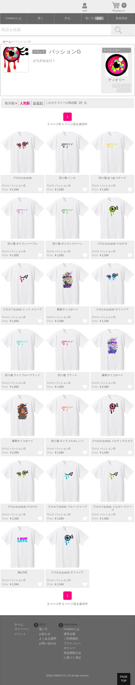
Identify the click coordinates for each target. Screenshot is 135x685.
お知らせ (44, 634)
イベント (20, 634)
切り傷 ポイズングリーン (67, 243)
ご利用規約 (71, 638)
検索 (123, 29)
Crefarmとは (13, 18)
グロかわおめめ (22, 177)
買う (40, 18)
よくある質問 (47, 638)
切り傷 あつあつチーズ (112, 177)
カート (118, 6)
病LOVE (22, 572)
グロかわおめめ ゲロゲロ (112, 243)
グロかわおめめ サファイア (112, 309)
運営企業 (69, 634)
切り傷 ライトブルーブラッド (22, 375)
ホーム (18, 624)
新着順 (38, 103)
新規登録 (121, 18)
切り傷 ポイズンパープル (22, 243)
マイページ (21, 629)
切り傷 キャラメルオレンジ (67, 440)
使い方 (94, 18)
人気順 (25, 103)
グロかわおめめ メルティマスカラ (112, 440)
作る (67, 18)
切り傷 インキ (67, 177)
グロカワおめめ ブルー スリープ (67, 506)
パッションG (17, 185)
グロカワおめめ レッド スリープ (22, 309)
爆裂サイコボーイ (67, 309)
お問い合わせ (47, 643)
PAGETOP (123, 678)
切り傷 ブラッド (67, 375)
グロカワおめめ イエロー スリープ (112, 508)
